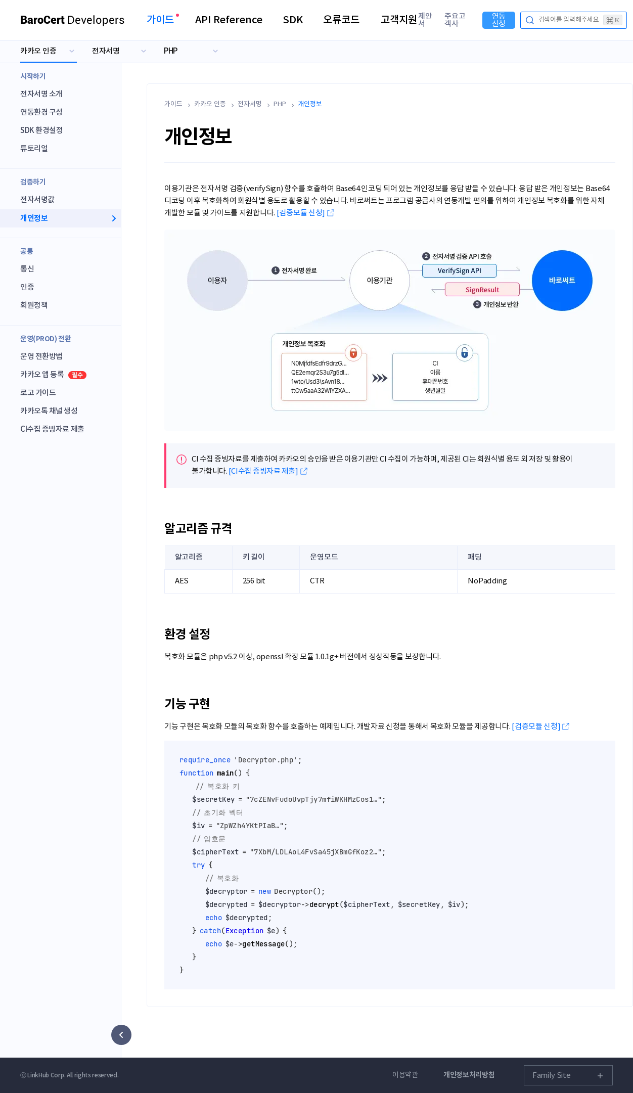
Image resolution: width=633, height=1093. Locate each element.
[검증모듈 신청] (301, 213)
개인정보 (34, 218)
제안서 (425, 20)
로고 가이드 (38, 393)
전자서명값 (37, 200)
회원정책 (34, 305)
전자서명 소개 (41, 94)
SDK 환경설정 (41, 130)
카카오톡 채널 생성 (49, 411)
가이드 (160, 20)
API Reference (228, 20)
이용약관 (405, 1075)
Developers (72, 20)
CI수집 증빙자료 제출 (52, 429)
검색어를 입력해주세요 (580, 20)
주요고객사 (455, 20)
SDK (293, 20)
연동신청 (499, 20)
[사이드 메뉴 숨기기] (121, 1035)
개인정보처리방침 (469, 1075)
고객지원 (399, 20)
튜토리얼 (34, 149)
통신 (27, 269)
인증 (27, 287)
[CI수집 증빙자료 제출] (263, 471)
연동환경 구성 (41, 112)
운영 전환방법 (41, 356)
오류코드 (341, 20)
